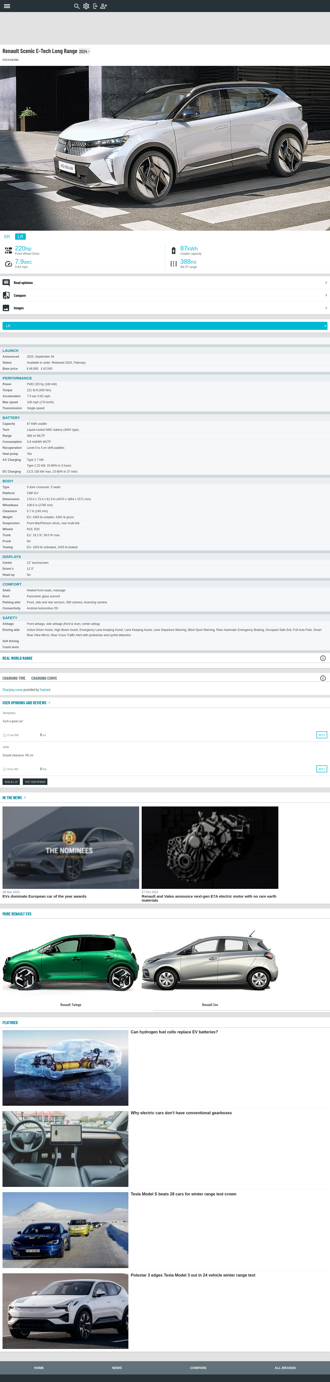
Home (39, 1368)
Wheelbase (10, 505)
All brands (285, 1368)
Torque (8, 390)
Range (7, 436)
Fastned (45, 689)
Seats (7, 590)
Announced (11, 356)
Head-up (9, 575)
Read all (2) (11, 781)
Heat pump (10, 454)
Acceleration (12, 396)
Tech (6, 430)
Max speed (10, 402)
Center (7, 563)
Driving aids (11, 630)
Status (7, 362)
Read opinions (171, 282)
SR (7, 236)
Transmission (12, 408)
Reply (322, 735)
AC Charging (12, 460)
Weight (8, 517)
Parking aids (11, 602)
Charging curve (13, 689)
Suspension (11, 523)
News (117, 1368)
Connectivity (12, 608)
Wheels (8, 529)
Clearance (10, 511)
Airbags (8, 624)
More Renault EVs (17, 913)
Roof (6, 596)
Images (171, 308)
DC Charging (12, 471)
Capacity (9, 424)
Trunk (7, 535)
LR (20, 236)
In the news (15, 797)
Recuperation (12, 448)
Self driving (11, 641)
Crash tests (11, 647)
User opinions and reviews (27, 702)
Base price (10, 368)
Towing (8, 547)
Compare (171, 295)
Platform (9, 493)
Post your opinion (35, 781)
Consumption (12, 442)
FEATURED (10, 1022)
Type (6, 487)
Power (7, 384)
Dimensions (11, 499)
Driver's (8, 569)
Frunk (7, 541)
